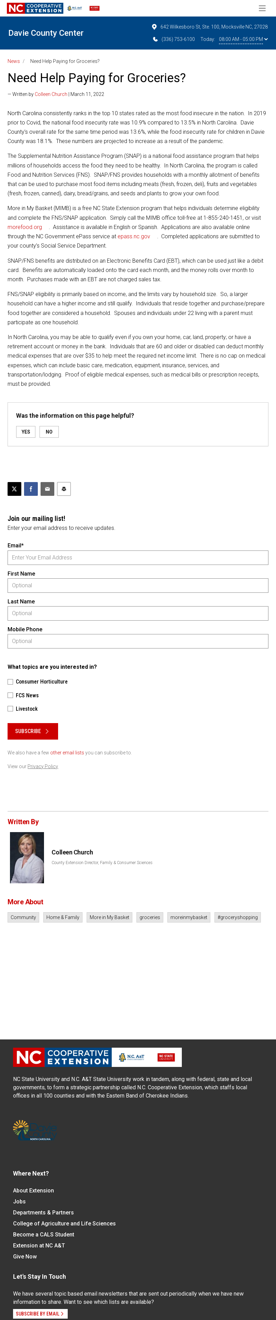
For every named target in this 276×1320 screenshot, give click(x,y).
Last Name (21, 601)
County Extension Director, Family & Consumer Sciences (102, 862)
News (14, 61)
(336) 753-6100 (173, 39)
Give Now (25, 1256)
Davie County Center (46, 33)
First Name (21, 573)
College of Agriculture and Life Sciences (64, 1223)
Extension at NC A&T (39, 1245)
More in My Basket (109, 917)
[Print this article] (64, 489)
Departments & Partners (43, 1212)
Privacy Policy (42, 766)
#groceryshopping (238, 917)
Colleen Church (51, 94)
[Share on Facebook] (31, 489)
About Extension (33, 1190)
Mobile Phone (25, 629)
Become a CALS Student (43, 1234)
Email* (16, 545)
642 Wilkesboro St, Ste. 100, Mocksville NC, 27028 (209, 26)
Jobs (19, 1201)
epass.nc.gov (134, 236)
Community (23, 917)
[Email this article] (47, 489)
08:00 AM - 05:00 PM (243, 39)
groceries (150, 917)
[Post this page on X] (14, 489)
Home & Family (62, 917)
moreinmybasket (188, 917)
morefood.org (25, 227)
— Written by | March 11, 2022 (56, 94)
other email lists (67, 752)
